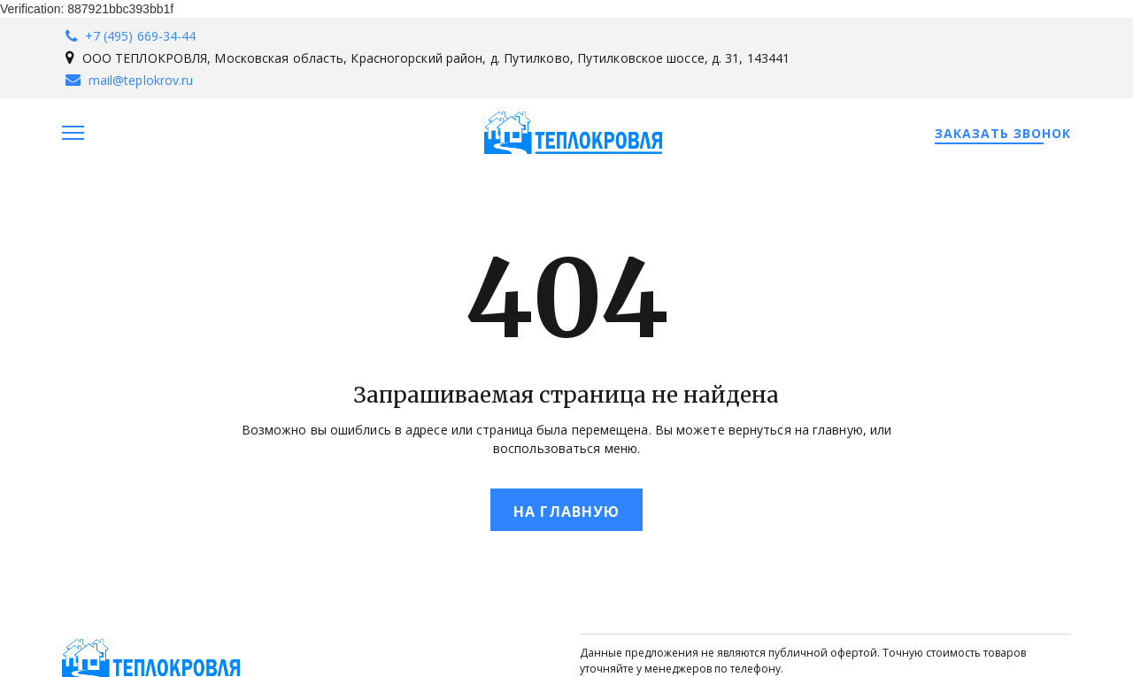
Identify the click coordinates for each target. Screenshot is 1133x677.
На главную (566, 511)
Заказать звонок (1003, 133)
